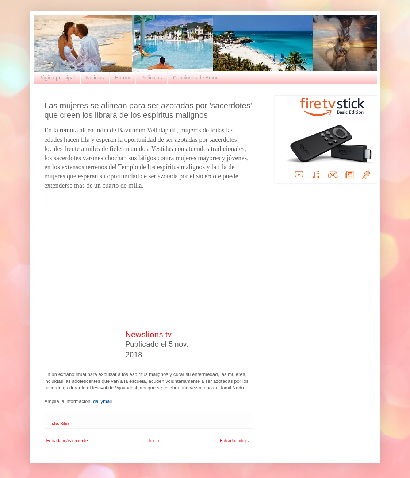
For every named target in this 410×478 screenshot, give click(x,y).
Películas (151, 78)
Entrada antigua (235, 440)
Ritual (65, 423)
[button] (230, 345)
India (54, 423)
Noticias (95, 78)
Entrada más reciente (67, 440)
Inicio (154, 440)
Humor (122, 78)
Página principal (57, 78)
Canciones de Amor (195, 78)
